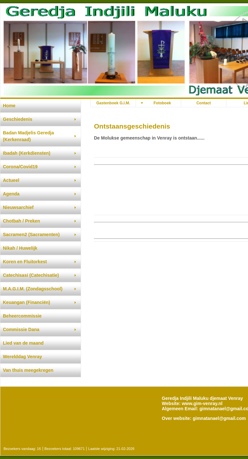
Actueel (11, 180)
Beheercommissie (22, 315)
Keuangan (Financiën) (26, 302)
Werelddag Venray (22, 356)
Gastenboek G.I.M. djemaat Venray (113, 104)
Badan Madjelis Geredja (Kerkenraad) (28, 136)
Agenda (11, 193)
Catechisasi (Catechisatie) (31, 275)
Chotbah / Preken (21, 221)
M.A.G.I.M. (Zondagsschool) (32, 288)
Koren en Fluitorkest (25, 261)
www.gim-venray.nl (202, 403)
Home (9, 105)
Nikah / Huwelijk (20, 248)
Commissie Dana (21, 329)
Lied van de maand (23, 343)
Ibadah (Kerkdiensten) (26, 153)
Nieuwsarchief (18, 207)
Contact (203, 103)
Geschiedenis (17, 119)
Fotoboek (162, 103)
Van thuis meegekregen (28, 370)
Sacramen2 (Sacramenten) (31, 234)
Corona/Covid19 (20, 166)
